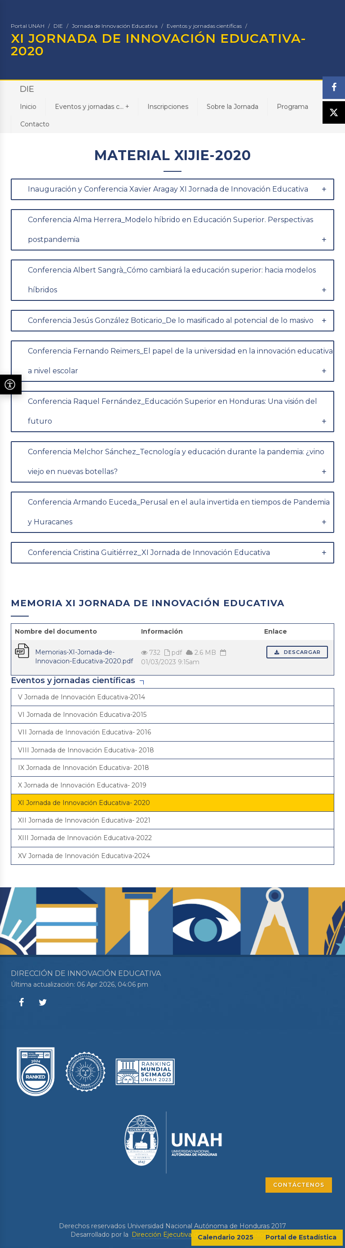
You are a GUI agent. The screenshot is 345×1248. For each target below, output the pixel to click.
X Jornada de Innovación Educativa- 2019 (82, 785)
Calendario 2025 (225, 1237)
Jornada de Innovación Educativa (115, 25)
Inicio (28, 107)
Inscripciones (167, 107)
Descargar (297, 652)
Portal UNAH (27, 25)
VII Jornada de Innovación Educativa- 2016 (84, 732)
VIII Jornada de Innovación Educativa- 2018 (86, 750)
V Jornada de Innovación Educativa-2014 (81, 697)
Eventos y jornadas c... (92, 106)
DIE (58, 25)
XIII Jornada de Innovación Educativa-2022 (85, 838)
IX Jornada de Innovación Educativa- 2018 (83, 768)
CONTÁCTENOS (298, 1184)
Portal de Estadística (300, 1237)
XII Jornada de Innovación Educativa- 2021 (84, 820)
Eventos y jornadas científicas (204, 25)
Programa (292, 107)
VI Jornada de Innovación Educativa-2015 (82, 715)
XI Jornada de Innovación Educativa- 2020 (84, 803)
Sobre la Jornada (232, 107)
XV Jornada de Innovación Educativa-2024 (84, 856)
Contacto (34, 124)
